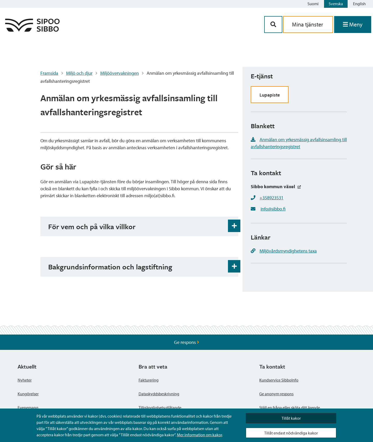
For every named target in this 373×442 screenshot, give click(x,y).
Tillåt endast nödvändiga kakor (291, 433)
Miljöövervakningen (119, 73)
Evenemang (28, 407)
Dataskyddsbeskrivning (159, 393)
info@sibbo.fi (273, 209)
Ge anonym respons (276, 393)
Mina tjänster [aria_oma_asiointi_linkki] (308, 24)
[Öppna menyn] (352, 24)
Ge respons (186, 342)
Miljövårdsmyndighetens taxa (284, 251)
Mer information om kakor (199, 434)
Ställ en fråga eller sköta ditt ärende (289, 407)
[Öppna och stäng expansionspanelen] (234, 226)
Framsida (49, 73)
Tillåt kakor (291, 418)
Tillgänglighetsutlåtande (160, 407)
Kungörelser (28, 393)
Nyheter (25, 380)
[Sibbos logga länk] (32, 30)
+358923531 (271, 198)
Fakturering (149, 380)
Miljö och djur (79, 73)
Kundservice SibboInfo (278, 380)
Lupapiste (270, 95)
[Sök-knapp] (273, 24)
